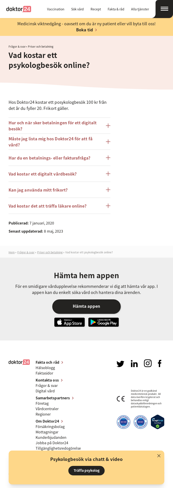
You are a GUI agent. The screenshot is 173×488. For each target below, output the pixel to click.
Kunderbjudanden (51, 437)
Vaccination (55, 9)
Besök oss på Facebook (159, 363)
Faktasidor (44, 373)
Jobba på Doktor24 (52, 442)
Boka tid (84, 30)
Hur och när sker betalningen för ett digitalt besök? (53, 126)
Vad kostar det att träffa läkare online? (47, 206)
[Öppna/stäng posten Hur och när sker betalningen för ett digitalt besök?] (108, 125)
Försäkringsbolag (50, 426)
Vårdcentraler (47, 408)
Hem (12, 252)
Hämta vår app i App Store (69, 322)
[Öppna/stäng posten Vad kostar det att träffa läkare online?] (108, 206)
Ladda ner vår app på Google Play (103, 322)
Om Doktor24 (47, 421)
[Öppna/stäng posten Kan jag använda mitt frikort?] (108, 189)
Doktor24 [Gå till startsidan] (18, 9)
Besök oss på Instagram (148, 363)
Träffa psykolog (87, 470)
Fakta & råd (116, 9)
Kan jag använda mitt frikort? (38, 190)
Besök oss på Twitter (120, 364)
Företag (42, 403)
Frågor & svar (17, 46)
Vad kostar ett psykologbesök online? (89, 252)
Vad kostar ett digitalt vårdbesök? (43, 174)
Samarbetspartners (53, 397)
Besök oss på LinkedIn (134, 363)
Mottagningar (47, 432)
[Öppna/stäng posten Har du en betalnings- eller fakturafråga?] (108, 157)
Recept (96, 9)
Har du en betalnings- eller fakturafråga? (50, 158)
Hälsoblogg (45, 367)
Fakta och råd (47, 362)
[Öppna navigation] (162, 9)
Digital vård (45, 390)
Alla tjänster (140, 9)
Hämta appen (86, 306)
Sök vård (77, 9)
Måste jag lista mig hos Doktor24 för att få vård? (51, 142)
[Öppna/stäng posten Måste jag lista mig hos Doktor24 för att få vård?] (108, 141)
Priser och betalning (40, 46)
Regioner (43, 414)
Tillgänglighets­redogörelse (58, 448)
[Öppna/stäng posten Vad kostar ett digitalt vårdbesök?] (108, 173)
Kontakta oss (47, 380)
